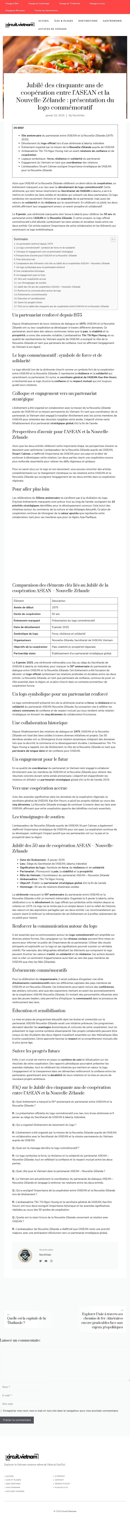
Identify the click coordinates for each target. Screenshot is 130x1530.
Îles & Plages (64, 21)
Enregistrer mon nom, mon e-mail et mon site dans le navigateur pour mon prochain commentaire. (60, 1410)
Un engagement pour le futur (30, 275)
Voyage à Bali (12, 3)
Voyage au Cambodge (38, 3)
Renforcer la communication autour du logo (39, 290)
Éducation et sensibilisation (31, 298)
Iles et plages (13, 1480)
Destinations (87, 21)
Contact (59, 1480)
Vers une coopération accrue (32, 279)
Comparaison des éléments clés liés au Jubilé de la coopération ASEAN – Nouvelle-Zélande (63, 263)
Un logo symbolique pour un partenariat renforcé (40, 267)
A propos (60, 1476)
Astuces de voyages (52, 29)
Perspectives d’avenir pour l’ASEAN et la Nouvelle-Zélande (46, 255)
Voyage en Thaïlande (69, 3)
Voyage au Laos (97, 3)
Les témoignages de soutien (32, 282)
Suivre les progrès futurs (30, 302)
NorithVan (78, 115)
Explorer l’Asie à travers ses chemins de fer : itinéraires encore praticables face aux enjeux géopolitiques (102, 1320)
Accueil (43, 21)
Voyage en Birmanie (15, 10)
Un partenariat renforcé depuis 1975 (34, 243)
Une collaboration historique (30, 271)
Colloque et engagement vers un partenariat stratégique (44, 251)
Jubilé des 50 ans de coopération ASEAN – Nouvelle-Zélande (49, 286)
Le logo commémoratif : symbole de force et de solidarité (45, 247)
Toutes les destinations (46, 10)
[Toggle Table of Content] (111, 239)
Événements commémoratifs (32, 294)
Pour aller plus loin (25, 259)
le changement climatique (53, 473)
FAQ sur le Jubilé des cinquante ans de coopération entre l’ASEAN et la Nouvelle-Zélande (63, 306)
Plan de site (61, 1487)
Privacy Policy (62, 1484)
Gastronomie (112, 21)
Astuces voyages (15, 1491)
